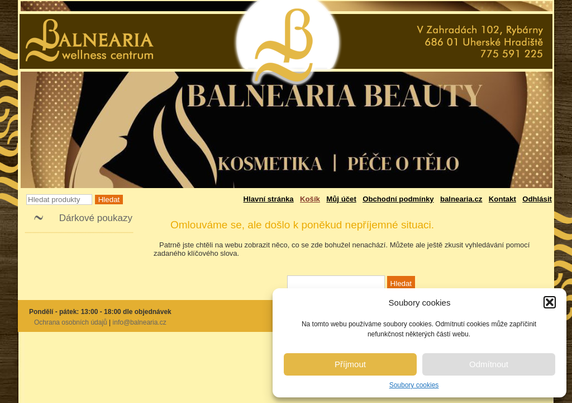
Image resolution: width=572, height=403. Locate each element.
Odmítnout (488, 364)
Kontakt (502, 199)
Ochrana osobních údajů (70, 322)
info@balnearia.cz (139, 322)
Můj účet (341, 199)
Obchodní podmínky (398, 199)
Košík (310, 199)
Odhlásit (537, 199)
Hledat (109, 199)
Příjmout (350, 364)
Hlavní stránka (269, 199)
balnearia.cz (461, 199)
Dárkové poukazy (95, 218)
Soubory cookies (414, 385)
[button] (549, 302)
